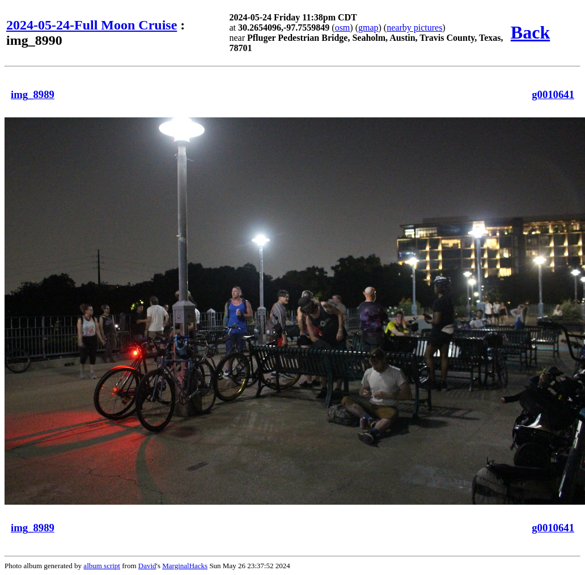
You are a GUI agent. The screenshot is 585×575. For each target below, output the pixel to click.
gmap (368, 27)
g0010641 (553, 94)
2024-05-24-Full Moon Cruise (91, 25)
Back (530, 32)
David (147, 565)
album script (101, 565)
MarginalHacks (184, 565)
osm (342, 27)
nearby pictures (414, 27)
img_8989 (32, 94)
